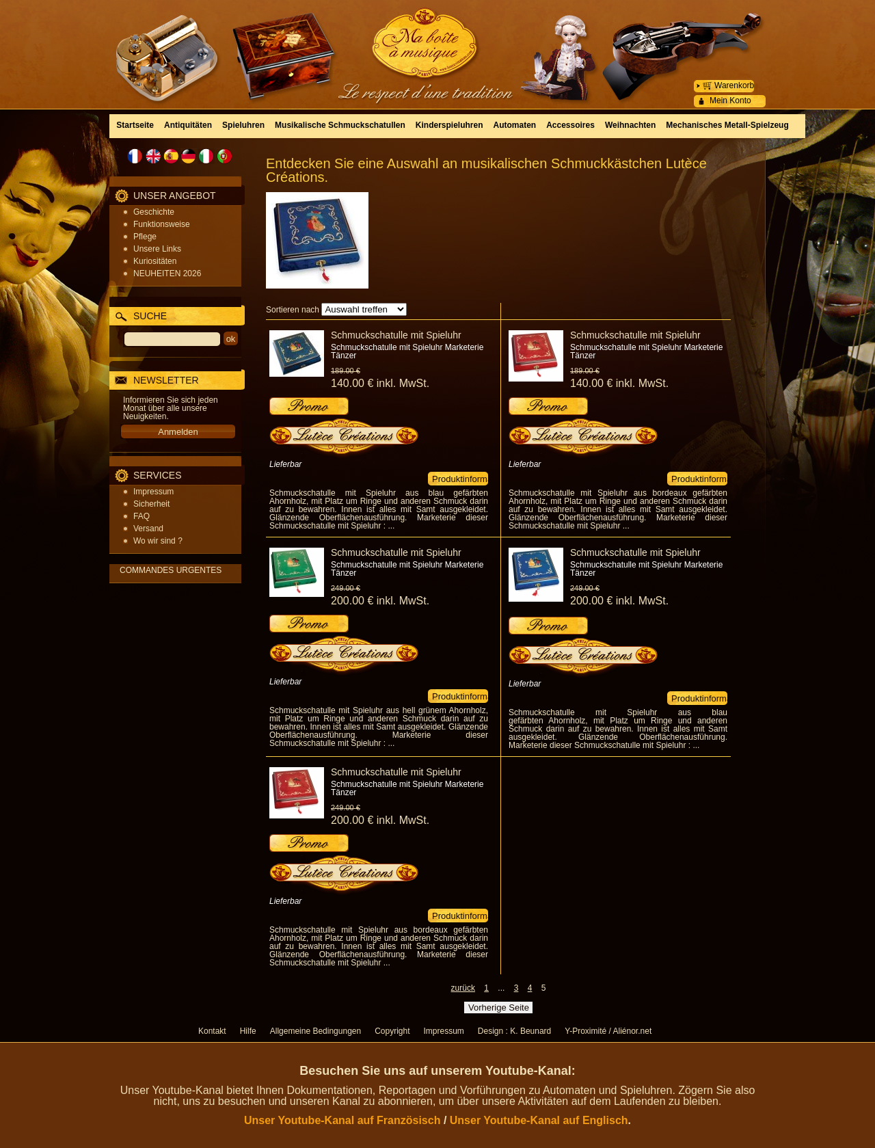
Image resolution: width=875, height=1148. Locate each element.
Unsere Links (157, 249)
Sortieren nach (292, 310)
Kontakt (212, 1031)
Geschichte (153, 212)
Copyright (392, 1031)
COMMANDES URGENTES (170, 570)
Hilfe (248, 1031)
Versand (148, 528)
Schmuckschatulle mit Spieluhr (396, 335)
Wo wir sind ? (158, 541)
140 (380, 383)
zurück (463, 988)
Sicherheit (151, 504)
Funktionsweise (161, 224)
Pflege (145, 236)
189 (345, 370)
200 (380, 600)
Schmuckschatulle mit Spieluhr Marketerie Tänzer (407, 351)
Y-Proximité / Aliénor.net (608, 1031)
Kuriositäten (154, 261)
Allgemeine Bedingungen (315, 1031)
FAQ (141, 516)
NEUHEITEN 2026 (167, 273)
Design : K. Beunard (514, 1031)
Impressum (153, 491)
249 (345, 588)
